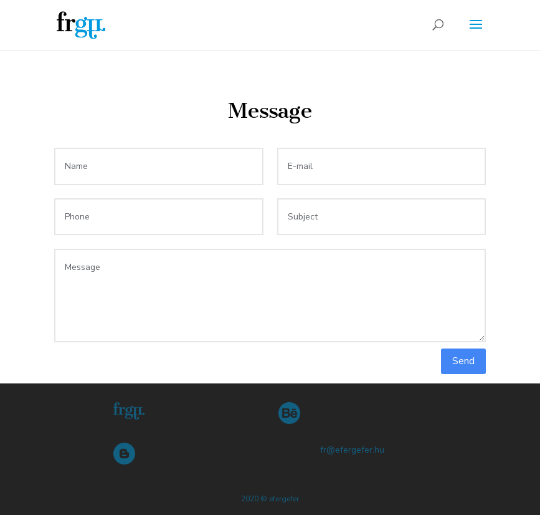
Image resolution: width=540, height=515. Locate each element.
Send (463, 361)
